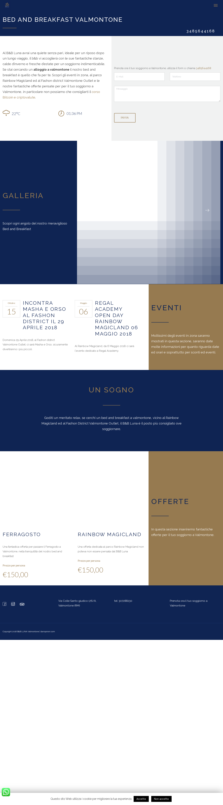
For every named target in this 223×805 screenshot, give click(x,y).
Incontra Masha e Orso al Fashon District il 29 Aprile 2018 (44, 315)
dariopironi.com (48, 631)
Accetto (141, 799)
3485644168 (203, 68)
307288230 (125, 600)
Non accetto (161, 799)
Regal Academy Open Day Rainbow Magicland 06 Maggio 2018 (116, 318)
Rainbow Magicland (110, 534)
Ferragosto (22, 534)
